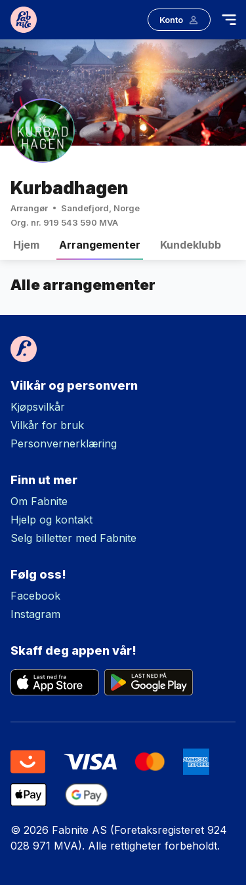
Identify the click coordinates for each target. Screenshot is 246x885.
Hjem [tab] (26, 248)
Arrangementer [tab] (99, 248)
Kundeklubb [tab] (190, 248)
